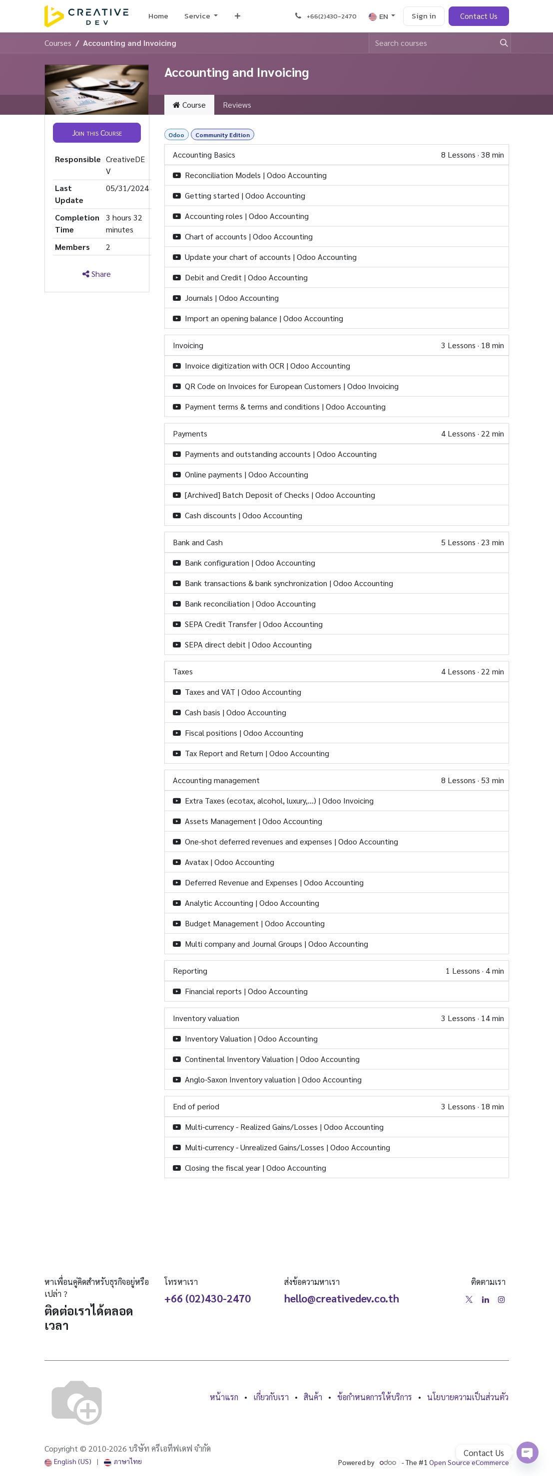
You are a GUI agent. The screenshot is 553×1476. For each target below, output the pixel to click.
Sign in (424, 15)
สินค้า (313, 1397)
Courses (57, 42)
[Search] (500, 43)
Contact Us (479, 15)
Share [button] (96, 273)
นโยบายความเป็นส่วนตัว (468, 1397)
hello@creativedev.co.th (341, 1298)
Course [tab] (189, 104)
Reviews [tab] (237, 104)
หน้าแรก (224, 1397)
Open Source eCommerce (469, 1462)
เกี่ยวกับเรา (271, 1397)
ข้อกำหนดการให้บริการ (374, 1397)
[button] (97, 133)
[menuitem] (158, 16)
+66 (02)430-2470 (207, 1298)
